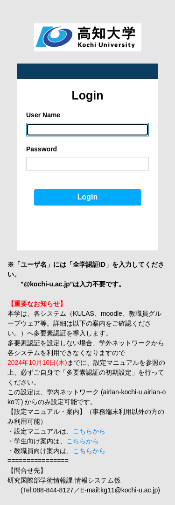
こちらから (89, 431)
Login (87, 197)
